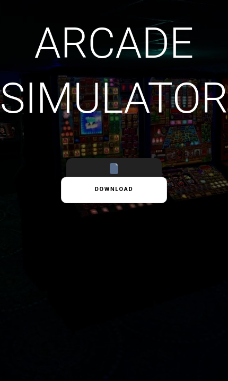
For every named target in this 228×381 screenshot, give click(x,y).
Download (114, 189)
